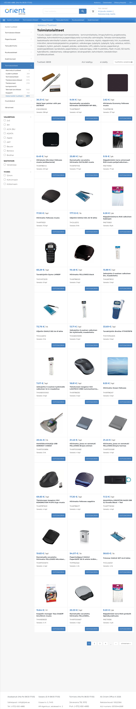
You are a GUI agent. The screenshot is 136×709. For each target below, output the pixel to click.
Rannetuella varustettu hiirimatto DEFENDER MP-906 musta (83, 104)
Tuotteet (52, 25)
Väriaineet (19, 107)
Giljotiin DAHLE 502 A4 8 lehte (49, 331)
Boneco (10, 151)
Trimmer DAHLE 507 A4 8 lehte (116, 558)
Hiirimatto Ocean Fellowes (114, 388)
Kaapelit (18, 93)
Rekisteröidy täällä (106, 14)
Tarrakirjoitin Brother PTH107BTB (117, 331)
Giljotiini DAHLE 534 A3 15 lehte (83, 218)
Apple (9, 138)
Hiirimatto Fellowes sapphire (82, 501)
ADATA (10, 133)
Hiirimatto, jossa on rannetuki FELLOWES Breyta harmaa (116, 445)
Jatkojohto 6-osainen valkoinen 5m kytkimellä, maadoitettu (83, 331)
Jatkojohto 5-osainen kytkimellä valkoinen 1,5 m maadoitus (50, 388)
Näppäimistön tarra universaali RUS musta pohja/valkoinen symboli (116, 161)
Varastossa (11, 165)
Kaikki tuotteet (11, 20)
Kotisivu (97, 3)
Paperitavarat (47, 20)
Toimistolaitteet (19, 65)
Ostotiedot (107, 3)
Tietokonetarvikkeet (18, 80)
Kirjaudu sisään (105, 11)
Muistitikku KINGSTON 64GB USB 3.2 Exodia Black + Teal (117, 501)
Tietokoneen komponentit (18, 85)
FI (130, 3)
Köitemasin (12, 184)
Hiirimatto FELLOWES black (82, 274)
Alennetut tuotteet (18, 70)
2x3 (8, 120)
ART (9, 142)
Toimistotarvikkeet (30, 20)
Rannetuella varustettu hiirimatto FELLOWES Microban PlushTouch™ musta (50, 558)
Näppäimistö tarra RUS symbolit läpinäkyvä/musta (117, 615)
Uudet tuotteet (18, 73)
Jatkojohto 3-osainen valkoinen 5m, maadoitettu (117, 274)
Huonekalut (19, 101)
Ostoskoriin (58, 118)
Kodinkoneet (93, 20)
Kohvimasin (12, 180)
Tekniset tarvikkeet (18, 89)
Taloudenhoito (62, 20)
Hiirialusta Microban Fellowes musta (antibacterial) (49, 161)
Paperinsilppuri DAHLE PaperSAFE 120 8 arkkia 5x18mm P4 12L (84, 558)
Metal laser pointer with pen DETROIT (48, 104)
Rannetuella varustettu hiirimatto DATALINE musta (82, 161)
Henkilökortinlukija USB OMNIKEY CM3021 (46, 445)
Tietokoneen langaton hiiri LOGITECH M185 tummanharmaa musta (84, 388)
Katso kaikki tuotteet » (18, 96)
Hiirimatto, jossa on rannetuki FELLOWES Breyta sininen (83, 445)
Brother (10, 155)
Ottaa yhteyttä (120, 3)
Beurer (10, 146)
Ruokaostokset (78, 20)
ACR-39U (11, 129)
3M (8, 125)
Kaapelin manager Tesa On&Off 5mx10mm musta (49, 615)
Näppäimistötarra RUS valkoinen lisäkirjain (117, 218)
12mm (10, 175)
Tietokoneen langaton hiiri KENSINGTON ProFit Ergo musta (50, 501)
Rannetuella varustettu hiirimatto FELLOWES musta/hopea (80, 615)
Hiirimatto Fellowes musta (48, 218)
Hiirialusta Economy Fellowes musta (116, 104)
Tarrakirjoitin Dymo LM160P (48, 274)
